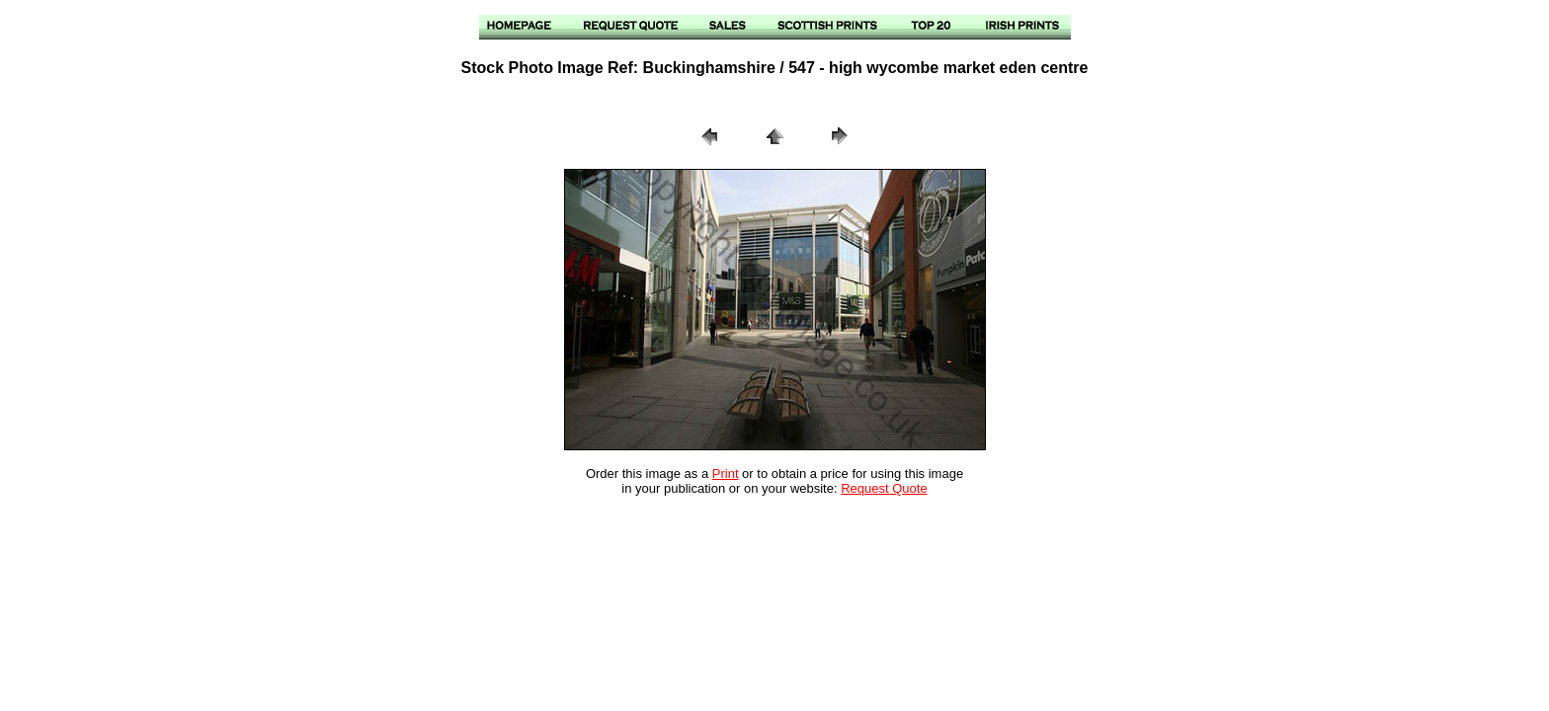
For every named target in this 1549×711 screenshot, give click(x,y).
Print (725, 473)
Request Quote (884, 488)
